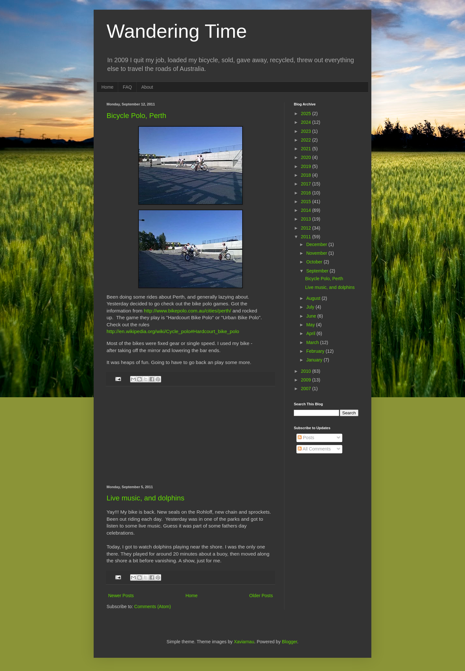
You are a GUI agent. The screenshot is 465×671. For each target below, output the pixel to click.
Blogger (289, 641)
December (317, 244)
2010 (306, 371)
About (147, 87)
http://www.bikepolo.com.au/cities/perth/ (187, 310)
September (317, 270)
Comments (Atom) (152, 606)
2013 (306, 219)
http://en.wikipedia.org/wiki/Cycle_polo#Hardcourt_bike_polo (173, 331)
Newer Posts (121, 595)
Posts (306, 437)
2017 (306, 183)
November (317, 253)
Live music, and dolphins (145, 498)
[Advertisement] (190, 435)
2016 (306, 192)
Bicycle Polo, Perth (136, 116)
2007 (306, 388)
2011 (306, 236)
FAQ (127, 87)
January (315, 359)
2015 (306, 201)
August (313, 298)
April (311, 333)
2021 (306, 148)
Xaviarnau (244, 641)
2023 (306, 131)
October (315, 261)
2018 (306, 175)
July (310, 307)
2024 (306, 122)
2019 (306, 166)
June (311, 316)
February (316, 351)
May (311, 324)
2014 (306, 210)
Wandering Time (177, 31)
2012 (306, 228)
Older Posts (261, 595)
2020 (306, 157)
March (313, 342)
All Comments (314, 448)
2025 (306, 113)
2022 (306, 140)
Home (107, 87)
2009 (306, 379)
